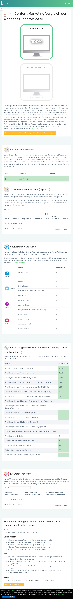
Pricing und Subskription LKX (14, 584)
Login (68, 3)
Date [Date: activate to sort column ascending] (64, 219)
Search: (17, 209)
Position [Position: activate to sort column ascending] (37, 219)
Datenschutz (60, 594)
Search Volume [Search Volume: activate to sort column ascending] (54, 217)
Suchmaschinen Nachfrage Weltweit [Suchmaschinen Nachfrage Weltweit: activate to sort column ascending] (32, 493)
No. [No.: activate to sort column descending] (6, 219)
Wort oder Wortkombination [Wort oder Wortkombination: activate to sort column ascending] (11, 493)
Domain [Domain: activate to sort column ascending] (15, 219)
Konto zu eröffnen (37, 129)
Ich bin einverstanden (8, 596)
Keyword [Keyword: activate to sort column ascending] (25, 219)
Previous (58, 229)
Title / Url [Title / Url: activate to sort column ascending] (47, 216)
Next (66, 229)
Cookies (12, 590)
